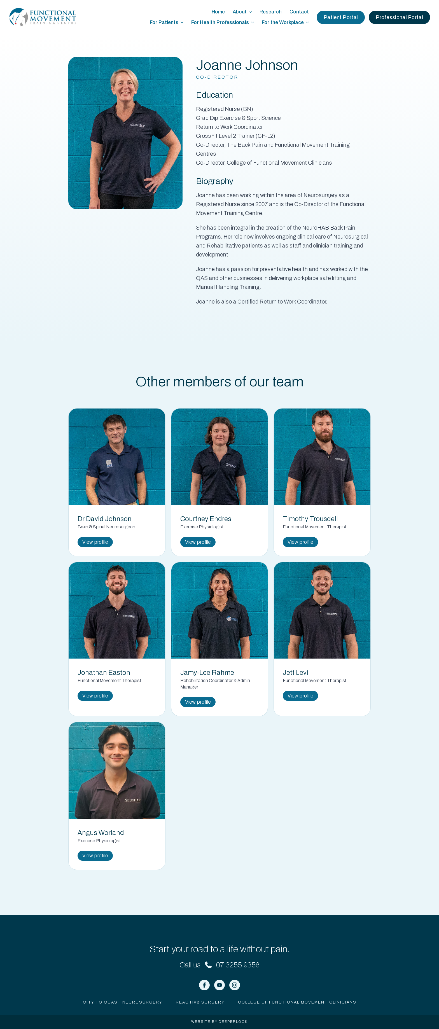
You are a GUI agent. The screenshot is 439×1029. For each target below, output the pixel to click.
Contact (299, 12)
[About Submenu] (251, 12)
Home (218, 12)
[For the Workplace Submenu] (308, 22)
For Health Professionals (220, 22)
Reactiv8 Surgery (200, 1002)
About (240, 12)
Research (271, 12)
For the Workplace (283, 22)
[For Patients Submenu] (182, 22)
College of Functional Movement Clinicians (297, 1002)
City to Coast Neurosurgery (122, 1002)
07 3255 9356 (238, 965)
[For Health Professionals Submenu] (253, 22)
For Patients (164, 22)
